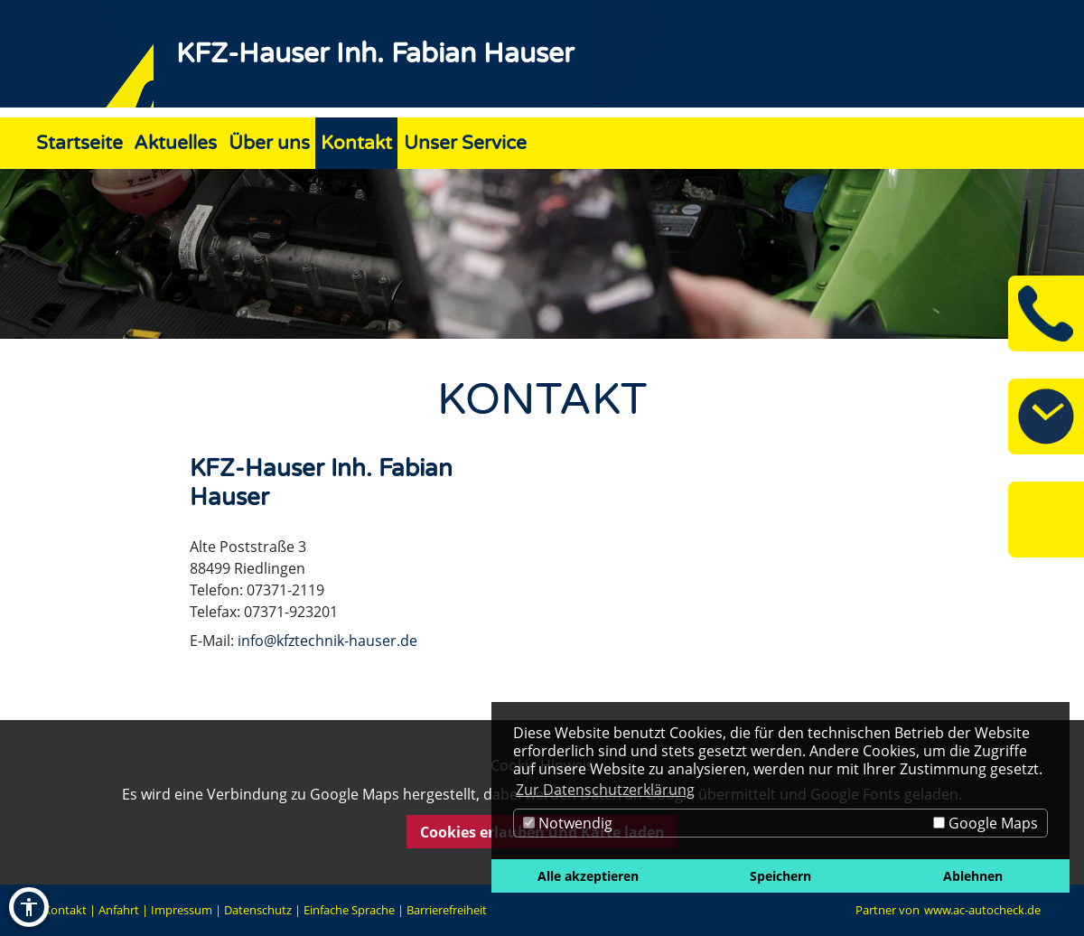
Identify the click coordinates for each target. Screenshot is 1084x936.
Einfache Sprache (349, 910)
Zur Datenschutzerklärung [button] (605, 790)
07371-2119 (285, 590)
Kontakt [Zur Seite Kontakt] (356, 143)
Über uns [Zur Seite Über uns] (269, 143)
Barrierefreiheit (446, 910)
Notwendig (567, 823)
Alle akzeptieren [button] (588, 876)
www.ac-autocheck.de (982, 910)
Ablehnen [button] (973, 876)
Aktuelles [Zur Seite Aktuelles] (175, 143)
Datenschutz (258, 910)
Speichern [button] (780, 876)
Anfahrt (118, 910)
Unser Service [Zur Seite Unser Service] (465, 143)
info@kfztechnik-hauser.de (327, 641)
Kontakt (65, 910)
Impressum (181, 910)
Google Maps (985, 823)
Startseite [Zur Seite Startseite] (79, 143)
